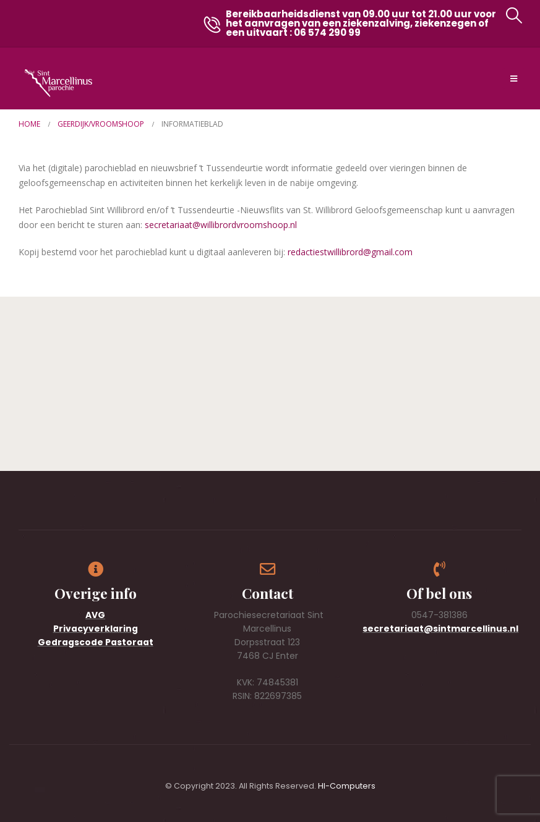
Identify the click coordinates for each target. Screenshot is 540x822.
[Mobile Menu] (513, 78)
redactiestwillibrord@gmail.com (350, 252)
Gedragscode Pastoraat (95, 642)
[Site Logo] (58, 83)
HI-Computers (346, 786)
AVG (95, 615)
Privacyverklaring (95, 628)
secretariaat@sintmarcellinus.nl (440, 628)
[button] (513, 15)
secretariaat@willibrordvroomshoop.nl (221, 225)
